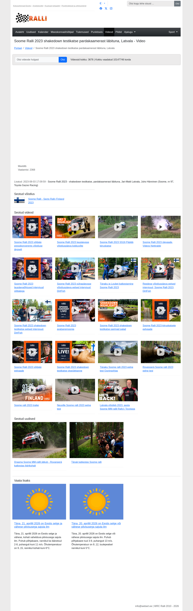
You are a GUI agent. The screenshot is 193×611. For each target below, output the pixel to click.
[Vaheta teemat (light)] (102, 3)
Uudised (31, 32)
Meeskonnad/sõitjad (62, 32)
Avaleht (19, 32)
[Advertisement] (118, 19)
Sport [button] (172, 32)
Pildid (118, 32)
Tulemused (82, 32)
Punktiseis (97, 32)
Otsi (177, 3)
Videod (109, 32)
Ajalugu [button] (128, 32)
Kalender (43, 32)
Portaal (18, 48)
